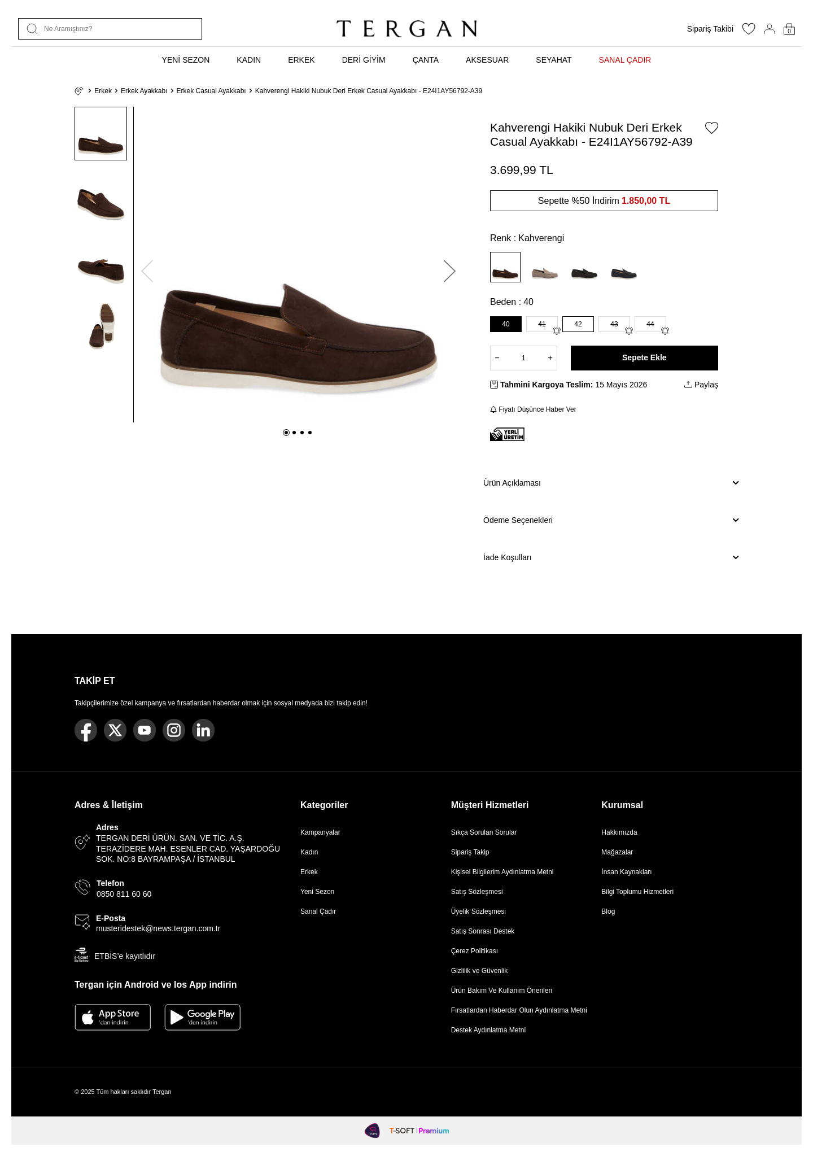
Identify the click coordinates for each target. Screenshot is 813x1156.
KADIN (249, 59)
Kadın (309, 852)
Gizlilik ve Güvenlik (479, 971)
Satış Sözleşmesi (477, 892)
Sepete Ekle (644, 357)
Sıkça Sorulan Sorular (484, 832)
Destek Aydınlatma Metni (488, 1030)
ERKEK (301, 59)
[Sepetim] (789, 29)
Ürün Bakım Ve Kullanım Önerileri (501, 990)
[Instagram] (174, 730)
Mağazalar (617, 852)
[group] (298, 264)
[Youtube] (144, 730)
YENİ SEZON (186, 59)
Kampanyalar (320, 832)
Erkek (103, 91)
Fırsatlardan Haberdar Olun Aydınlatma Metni (519, 1010)
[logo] (406, 28)
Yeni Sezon (317, 892)
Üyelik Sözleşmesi (478, 911)
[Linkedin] (203, 730)
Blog (608, 911)
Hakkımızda (619, 832)
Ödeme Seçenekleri (610, 520)
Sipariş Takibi (710, 28)
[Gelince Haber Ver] (557, 331)
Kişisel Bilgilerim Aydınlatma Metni (504, 872)
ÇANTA (426, 59)
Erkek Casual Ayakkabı (211, 91)
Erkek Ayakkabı (144, 91)
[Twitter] (115, 730)
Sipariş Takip (470, 852)
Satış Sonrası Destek (483, 931)
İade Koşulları (610, 557)
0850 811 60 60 (124, 893)
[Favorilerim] (748, 32)
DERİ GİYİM (364, 59)
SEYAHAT (553, 59)
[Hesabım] (769, 29)
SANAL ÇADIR (625, 59)
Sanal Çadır (318, 911)
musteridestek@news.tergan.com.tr (158, 928)
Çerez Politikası (474, 951)
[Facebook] (86, 730)
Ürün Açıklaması (610, 483)
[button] (286, 432)
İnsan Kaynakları (626, 872)
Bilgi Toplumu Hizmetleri (637, 892)
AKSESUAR (487, 59)
